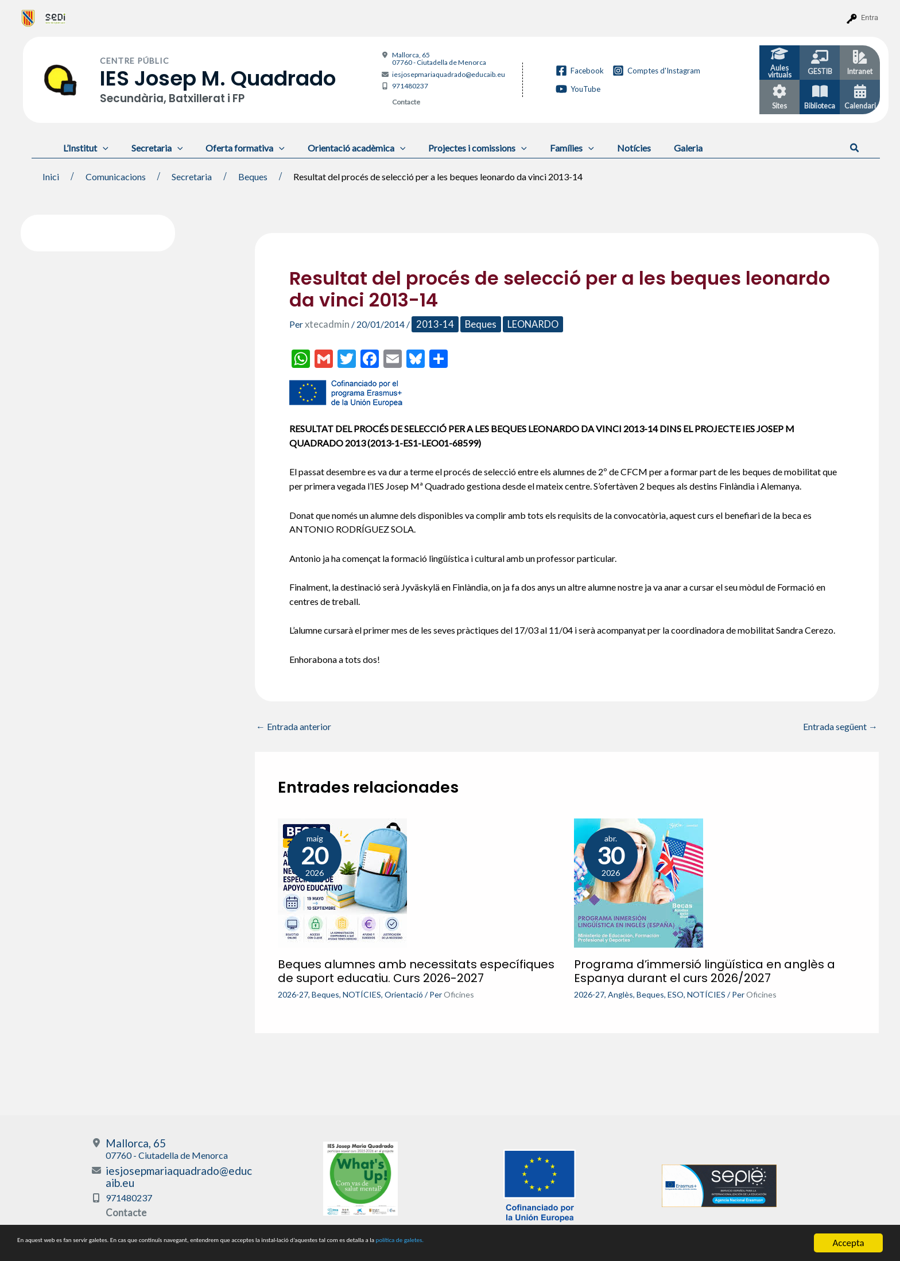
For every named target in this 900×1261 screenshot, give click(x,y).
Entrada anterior (293, 726)
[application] (100, 148)
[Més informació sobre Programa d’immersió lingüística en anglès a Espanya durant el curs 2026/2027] (638, 881)
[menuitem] (28, 18)
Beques (472, 324)
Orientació (404, 994)
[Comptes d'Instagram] (656, 70)
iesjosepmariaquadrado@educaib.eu (448, 74)
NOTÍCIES (362, 994)
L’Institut (83, 148)
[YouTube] (578, 89)
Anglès (620, 994)
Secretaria (150, 148)
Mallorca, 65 (439, 59)
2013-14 (430, 324)
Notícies (604, 147)
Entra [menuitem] (869, 17)
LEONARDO (523, 324)
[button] (855, 148)
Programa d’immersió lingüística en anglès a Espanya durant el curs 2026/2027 (704, 970)
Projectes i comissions (457, 148)
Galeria (653, 147)
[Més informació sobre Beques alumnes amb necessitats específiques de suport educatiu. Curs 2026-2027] (342, 881)
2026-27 (293, 994)
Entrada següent (840, 726)
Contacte (406, 102)
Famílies (547, 148)
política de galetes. (605, 1243)
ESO (676, 994)
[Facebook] (580, 70)
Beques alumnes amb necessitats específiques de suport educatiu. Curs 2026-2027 (416, 970)
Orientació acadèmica (341, 148)
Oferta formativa (233, 148)
